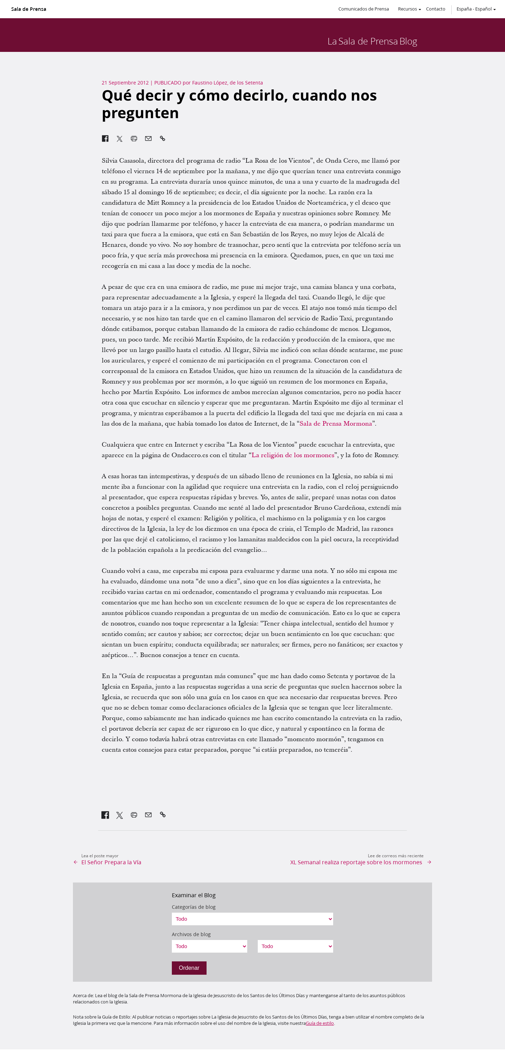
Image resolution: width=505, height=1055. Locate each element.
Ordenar (189, 968)
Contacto (435, 9)
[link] (105, 815)
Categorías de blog (194, 907)
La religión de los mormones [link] (292, 455)
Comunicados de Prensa (363, 9)
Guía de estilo (320, 1023)
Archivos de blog (191, 934)
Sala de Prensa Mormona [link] (335, 423)
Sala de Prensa (28, 9)
